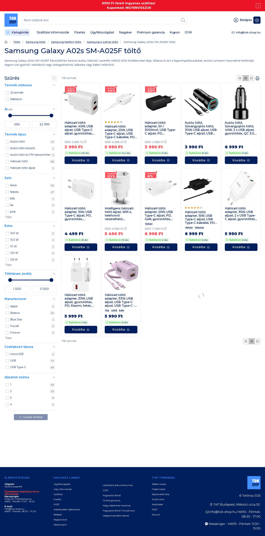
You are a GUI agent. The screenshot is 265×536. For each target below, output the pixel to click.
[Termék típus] (54, 134)
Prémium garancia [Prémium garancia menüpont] (151, 32)
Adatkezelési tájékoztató (67, 509)
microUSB (32, 354)
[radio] (240, 78)
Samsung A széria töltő (102, 42)
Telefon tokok (159, 484)
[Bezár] (258, 5)
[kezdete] (17, 124)
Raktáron (16, 99)
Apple (32, 306)
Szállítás (58, 494)
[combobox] (104, 20)
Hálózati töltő (32, 161)
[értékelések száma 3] (114, 122)
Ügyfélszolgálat (62, 484)
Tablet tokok (158, 489)
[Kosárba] (81, 160)
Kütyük (156, 514)
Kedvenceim (60, 524)
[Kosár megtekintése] (256, 20)
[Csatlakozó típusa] (54, 347)
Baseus (32, 313)
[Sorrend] (257, 78)
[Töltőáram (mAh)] (54, 274)
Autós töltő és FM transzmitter (32, 155)
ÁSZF (56, 504)
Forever (32, 333)
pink (32, 212)
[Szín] (54, 178)
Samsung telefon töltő (66, 42)
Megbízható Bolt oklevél (116, 515)
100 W (32, 233)
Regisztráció (60, 519)
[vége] (44, 124)
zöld (114, 310)
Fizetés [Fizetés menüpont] (79, 32)
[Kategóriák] (17, 32)
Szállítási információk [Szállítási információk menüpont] (53, 32)
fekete (32, 192)
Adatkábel (157, 504)
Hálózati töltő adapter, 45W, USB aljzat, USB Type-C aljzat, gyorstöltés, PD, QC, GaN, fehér (79, 128)
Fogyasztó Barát (112, 495)
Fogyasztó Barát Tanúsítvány (119, 510)
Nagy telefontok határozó (117, 505)
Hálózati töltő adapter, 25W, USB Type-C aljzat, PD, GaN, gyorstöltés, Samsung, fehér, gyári (159, 213)
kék (32, 199)
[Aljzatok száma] (54, 377)
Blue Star (32, 320)
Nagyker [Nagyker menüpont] (125, 32)
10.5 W (32, 240)
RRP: (75, 142)
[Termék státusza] (54, 85)
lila (32, 205)
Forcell (32, 326)
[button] (8, 217)
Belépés (58, 514)
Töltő (16, 42)
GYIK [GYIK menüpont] (188, 32)
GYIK (105, 490)
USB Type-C (32, 367)
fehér (32, 185)
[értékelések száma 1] (193, 207)
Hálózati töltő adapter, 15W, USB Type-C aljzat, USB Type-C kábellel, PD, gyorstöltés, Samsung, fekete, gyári (200, 217)
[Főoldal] (6, 42)
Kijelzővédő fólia (160, 494)
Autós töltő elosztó (32, 148)
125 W (32, 260)
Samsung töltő (35, 42)
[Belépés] (242, 20)
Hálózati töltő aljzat (32, 168)
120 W (32, 253)
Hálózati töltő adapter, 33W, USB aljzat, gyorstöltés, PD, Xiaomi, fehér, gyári (79, 300)
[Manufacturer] (54, 299)
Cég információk (63, 489)
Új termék (16, 92)
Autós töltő (32, 142)
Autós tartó (158, 499)
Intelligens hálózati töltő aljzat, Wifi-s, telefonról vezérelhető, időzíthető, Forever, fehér (119, 213)
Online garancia (111, 500)
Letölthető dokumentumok (118, 485)
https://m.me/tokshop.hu (18, 499)
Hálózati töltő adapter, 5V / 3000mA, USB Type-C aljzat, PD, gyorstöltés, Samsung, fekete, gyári (160, 128)
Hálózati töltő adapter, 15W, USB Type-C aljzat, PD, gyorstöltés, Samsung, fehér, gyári (78, 213)
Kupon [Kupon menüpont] (175, 32)
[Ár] (54, 109)
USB (32, 361)
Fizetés (57, 499)
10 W (32, 246)
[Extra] (54, 226)
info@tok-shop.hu (248, 32)
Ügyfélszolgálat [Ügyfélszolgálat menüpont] (102, 32)
